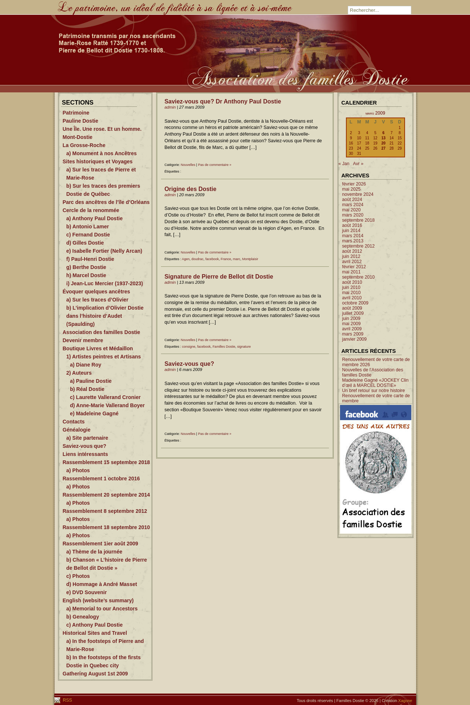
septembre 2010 (358, 277)
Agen (186, 259)
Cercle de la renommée (91, 210)
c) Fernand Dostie (88, 235)
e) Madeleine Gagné (94, 413)
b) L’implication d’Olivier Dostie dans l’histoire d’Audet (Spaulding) (105, 316)
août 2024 (352, 199)
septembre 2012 (358, 246)
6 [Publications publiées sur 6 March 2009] (383, 133)
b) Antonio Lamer (87, 226)
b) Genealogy (82, 617)
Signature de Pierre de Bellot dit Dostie (219, 276)
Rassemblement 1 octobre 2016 (101, 478)
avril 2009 (352, 328)
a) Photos (78, 470)
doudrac (198, 259)
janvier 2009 (354, 339)
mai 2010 (351, 292)
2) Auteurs (79, 373)
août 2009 (352, 308)
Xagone (405, 700)
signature (244, 346)
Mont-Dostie (78, 137)
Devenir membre (83, 340)
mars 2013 (353, 240)
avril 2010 (352, 297)
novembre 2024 (358, 194)
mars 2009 (353, 334)
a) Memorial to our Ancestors (102, 609)
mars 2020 (353, 215)
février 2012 (354, 266)
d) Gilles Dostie (85, 243)
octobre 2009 (355, 303)
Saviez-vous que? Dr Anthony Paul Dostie (223, 101)
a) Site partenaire (87, 438)
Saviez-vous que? (84, 446)
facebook (212, 259)
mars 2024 (353, 204)
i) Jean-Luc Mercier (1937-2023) (104, 283)
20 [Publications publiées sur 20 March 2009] (383, 143)
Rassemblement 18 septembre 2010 (106, 527)
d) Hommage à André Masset (101, 584)
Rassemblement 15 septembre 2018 (106, 462)
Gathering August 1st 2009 (95, 674)
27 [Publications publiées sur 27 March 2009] (383, 148)
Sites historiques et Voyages (98, 161)
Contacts (74, 422)
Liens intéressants (85, 454)
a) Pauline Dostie (91, 381)
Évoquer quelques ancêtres (96, 291)
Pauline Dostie (80, 121)
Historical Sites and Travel (95, 633)
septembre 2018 (358, 220)
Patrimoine (76, 113)
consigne (188, 346)
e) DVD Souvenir (86, 592)
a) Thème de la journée (94, 552)
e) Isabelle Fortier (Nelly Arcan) (104, 251)
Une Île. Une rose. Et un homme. (102, 129)
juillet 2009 (353, 313)
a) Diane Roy (86, 365)
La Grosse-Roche (84, 145)
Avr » (358, 163)
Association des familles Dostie (101, 332)
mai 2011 (351, 272)
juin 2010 (351, 287)
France (226, 259)
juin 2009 (351, 318)
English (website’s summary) (98, 600)
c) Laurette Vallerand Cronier (105, 397)
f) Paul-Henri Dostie (90, 259)
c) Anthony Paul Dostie (94, 625)
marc (236, 259)
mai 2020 (351, 209)
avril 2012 (352, 261)
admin (170, 107)
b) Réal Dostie (87, 389)
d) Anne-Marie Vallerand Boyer (107, 405)
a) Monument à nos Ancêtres (101, 153)
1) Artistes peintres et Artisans (103, 357)
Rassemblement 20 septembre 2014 (106, 495)
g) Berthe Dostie (86, 267)
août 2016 (352, 225)
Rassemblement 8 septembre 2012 (105, 511)
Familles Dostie (224, 346)
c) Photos (78, 576)
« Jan (344, 163)
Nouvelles (188, 165)
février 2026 (354, 184)
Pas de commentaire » (214, 165)
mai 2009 (351, 323)
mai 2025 (351, 189)
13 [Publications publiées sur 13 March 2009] (383, 138)
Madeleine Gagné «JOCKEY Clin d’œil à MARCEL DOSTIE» (375, 383)
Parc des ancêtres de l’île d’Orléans (106, 202)
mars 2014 (353, 235)
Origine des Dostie (191, 189)
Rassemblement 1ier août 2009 (100, 543)
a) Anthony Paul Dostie (94, 218)
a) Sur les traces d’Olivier (97, 300)
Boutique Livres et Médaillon (98, 348)
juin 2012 (351, 256)
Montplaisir (250, 259)
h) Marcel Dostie (86, 275)
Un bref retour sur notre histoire (373, 390)
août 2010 (352, 282)
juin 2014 (351, 230)
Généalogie (76, 430)
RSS (67, 700)
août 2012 (352, 251)
